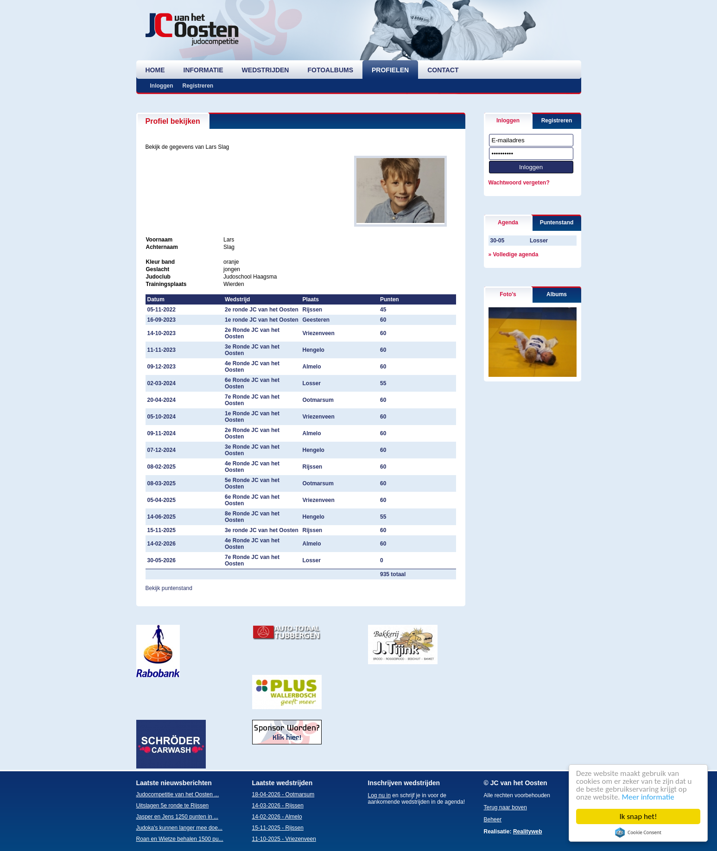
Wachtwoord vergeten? (519, 182)
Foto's (508, 294)
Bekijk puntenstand (169, 588)
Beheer (493, 819)
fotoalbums (330, 70)
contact (442, 70)
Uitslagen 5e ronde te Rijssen (172, 805)
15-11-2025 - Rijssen (278, 828)
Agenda (508, 222)
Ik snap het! (638, 816)
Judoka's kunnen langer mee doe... (179, 828)
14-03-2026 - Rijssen (278, 805)
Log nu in (379, 795)
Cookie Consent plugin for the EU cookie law (638, 832)
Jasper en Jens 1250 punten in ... (177, 816)
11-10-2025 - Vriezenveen (284, 839)
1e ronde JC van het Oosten (261, 320)
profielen (390, 70)
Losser (539, 240)
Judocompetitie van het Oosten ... (177, 794)
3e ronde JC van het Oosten (261, 530)
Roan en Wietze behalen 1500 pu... (179, 839)
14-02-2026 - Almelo (277, 816)
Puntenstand (557, 222)
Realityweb (527, 831)
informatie (203, 70)
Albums (556, 294)
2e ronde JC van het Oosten (261, 309)
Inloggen (161, 86)
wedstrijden (265, 70)
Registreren (198, 86)
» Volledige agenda (514, 254)
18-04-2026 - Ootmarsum (283, 794)
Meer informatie (648, 797)
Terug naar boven (505, 807)
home (155, 70)
